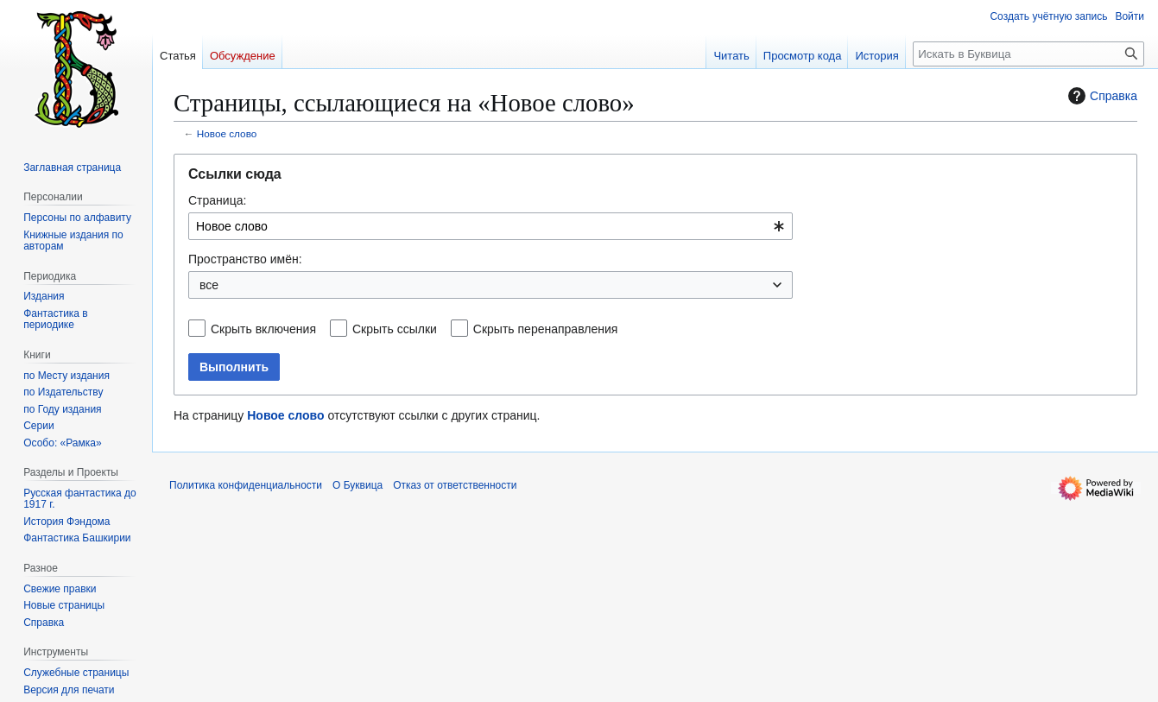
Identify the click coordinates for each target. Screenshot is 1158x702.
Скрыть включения (263, 329)
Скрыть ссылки (394, 329)
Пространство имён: (245, 259)
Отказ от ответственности (454, 485)
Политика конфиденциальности (245, 485)
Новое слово (227, 133)
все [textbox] (208, 285)
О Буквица (357, 485)
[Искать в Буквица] (1028, 53)
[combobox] (490, 226)
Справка (1100, 95)
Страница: (217, 200)
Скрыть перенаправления (545, 329)
